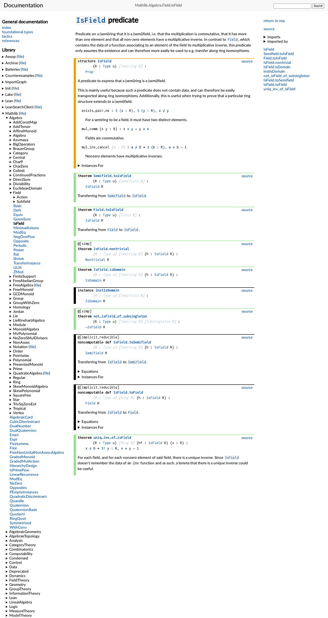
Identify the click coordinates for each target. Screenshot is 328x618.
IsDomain (93, 280)
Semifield (129, 181)
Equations (90, 371)
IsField (90, 20)
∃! (103, 448)
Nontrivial (95, 260)
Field (233, 39)
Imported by (278, 41)
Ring (124, 398)
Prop (89, 72)
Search (318, 5)
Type (107, 66)
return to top (274, 21)
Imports (274, 37)
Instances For (92, 166)
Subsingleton (158, 321)
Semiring (128, 66)
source (269, 29)
